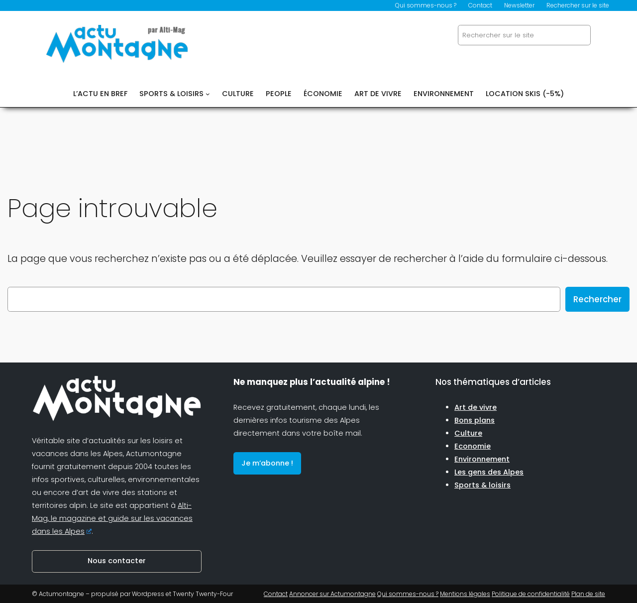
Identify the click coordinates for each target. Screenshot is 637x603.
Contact (276, 594)
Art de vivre (475, 407)
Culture (468, 433)
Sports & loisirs (482, 485)
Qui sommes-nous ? (407, 594)
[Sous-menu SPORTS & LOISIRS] (208, 94)
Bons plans (474, 420)
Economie (472, 446)
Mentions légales (465, 594)
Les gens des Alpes (489, 472)
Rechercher (597, 299)
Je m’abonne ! (267, 463)
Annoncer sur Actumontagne (332, 594)
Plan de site (588, 594)
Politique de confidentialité (531, 594)
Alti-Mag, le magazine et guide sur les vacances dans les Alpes (112, 518)
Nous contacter (117, 561)
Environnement (482, 459)
